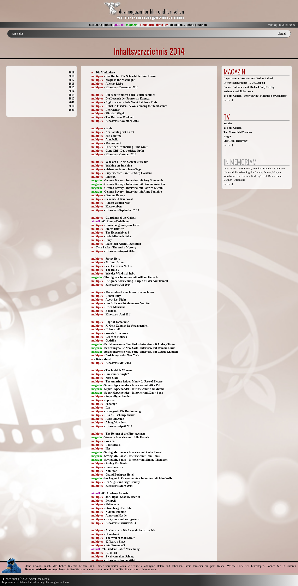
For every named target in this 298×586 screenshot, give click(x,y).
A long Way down (116, 422)
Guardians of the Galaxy (121, 217)
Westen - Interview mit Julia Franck (126, 437)
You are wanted (233, 127)
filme (159, 24)
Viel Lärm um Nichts (119, 266)
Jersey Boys (113, 258)
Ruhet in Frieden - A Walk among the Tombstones (136, 106)
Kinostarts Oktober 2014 (121, 154)
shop (190, 24)
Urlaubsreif (113, 329)
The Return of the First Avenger (125, 433)
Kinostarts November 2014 (122, 120)
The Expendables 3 (117, 232)
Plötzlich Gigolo (115, 113)
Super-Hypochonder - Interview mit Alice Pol (132, 385)
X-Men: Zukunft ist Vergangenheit (127, 325)
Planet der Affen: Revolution (123, 243)
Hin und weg (113, 135)
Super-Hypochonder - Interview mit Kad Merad (134, 389)
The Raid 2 (112, 269)
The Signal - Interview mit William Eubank (131, 277)
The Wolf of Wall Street (120, 537)
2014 (71, 91)
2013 (71, 94)
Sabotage (111, 403)
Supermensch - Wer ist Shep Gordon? (129, 173)
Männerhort (113, 143)
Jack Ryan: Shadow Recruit (123, 497)
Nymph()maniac (116, 511)
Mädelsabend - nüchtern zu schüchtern (130, 292)
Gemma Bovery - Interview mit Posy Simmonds (133, 180)
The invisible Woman (119, 370)
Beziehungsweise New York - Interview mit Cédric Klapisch (141, 351)
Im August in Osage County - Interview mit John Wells (138, 478)
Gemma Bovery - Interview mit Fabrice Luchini (133, 187)
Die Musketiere (105, 72)
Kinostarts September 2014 (122, 210)
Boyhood (111, 310)
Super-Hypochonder (118, 396)
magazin (132, 24)
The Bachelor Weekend (120, 117)
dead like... (177, 24)
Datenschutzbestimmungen (41, 569)
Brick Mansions (115, 307)
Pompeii (111, 500)
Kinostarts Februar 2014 (121, 523)
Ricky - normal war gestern (122, 519)
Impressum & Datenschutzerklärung (23, 582)
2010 (71, 106)
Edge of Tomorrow (117, 322)
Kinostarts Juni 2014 (118, 314)
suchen (202, 24)
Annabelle (112, 139)
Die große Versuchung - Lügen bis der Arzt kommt (137, 281)
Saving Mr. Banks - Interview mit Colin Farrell (133, 452)
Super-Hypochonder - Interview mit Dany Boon (133, 392)
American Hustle (116, 515)
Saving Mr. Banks (116, 463)
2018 (71, 76)
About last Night (116, 299)
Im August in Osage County (123, 482)
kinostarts (147, 24)
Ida (108, 407)
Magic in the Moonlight (120, 79)
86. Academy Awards (115, 493)
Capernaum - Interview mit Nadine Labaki (248, 78)
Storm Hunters (115, 228)
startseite (95, 24)
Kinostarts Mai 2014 (118, 362)
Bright (227, 136)
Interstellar (113, 109)
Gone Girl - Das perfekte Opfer (125, 150)
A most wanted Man (118, 202)
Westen (110, 441)
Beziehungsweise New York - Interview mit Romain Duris (139, 348)
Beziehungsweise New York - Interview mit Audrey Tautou (140, 344)
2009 (71, 109)
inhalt (108, 24)
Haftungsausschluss (57, 582)
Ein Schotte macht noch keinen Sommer (130, 94)
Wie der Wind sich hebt (120, 273)
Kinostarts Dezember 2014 (122, 87)
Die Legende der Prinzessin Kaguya (128, 98)
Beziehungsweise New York (122, 355)
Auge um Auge (115, 418)
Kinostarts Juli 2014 (118, 284)
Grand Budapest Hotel (119, 474)
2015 (71, 87)
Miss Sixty (112, 377)
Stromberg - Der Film (119, 508)
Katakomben (114, 206)
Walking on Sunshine (119, 165)
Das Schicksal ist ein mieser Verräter (128, 303)
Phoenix (110, 176)
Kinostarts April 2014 (119, 426)
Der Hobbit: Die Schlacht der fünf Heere (131, 76)
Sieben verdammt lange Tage (123, 169)
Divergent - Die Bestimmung (123, 411)
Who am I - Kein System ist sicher (127, 161)
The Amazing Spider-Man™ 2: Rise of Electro (134, 381)
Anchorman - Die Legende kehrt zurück (130, 530)
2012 (71, 98)
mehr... (228, 100)
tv (166, 24)
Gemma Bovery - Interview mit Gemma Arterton (134, 184)
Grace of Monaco (116, 336)
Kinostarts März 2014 (119, 485)
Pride (109, 128)
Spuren (110, 400)
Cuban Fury (113, 295)
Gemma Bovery (115, 195)
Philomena (112, 504)
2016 (71, 83)
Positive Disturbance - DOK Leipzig (244, 82)
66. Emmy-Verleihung (115, 221)
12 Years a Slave (115, 541)
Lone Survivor (115, 467)
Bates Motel (103, 359)
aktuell (119, 24)
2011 (71, 102)
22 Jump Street (115, 262)
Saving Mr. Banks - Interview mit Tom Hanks (132, 456)
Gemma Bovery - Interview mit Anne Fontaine (133, 191)
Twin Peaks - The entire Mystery (116, 247)
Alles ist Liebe (114, 83)
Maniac (228, 123)
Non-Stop (111, 470)
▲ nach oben (10, 578)
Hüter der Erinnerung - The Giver (127, 147)
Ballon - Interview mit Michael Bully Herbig (249, 87)
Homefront (112, 534)
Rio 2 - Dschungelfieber (120, 415)
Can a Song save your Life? (122, 225)
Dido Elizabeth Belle (118, 236)
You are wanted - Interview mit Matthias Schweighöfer (255, 95)
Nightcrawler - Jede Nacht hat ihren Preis (131, 102)
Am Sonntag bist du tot (120, 132)
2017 (71, 79)
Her (108, 448)
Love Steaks (113, 444)
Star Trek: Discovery (236, 140)
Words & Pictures (117, 333)
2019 (71, 72)
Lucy (109, 240)
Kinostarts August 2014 (120, 251)
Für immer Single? (117, 374)
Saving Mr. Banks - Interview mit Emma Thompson (136, 459)
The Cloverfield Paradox (238, 132)
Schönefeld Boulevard (119, 199)
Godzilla (111, 340)
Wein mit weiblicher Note (238, 91)
